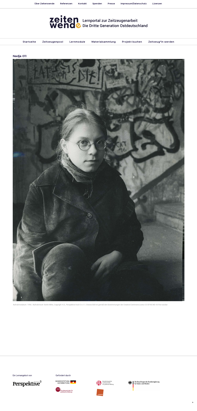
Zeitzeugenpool (52, 41)
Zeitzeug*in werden (161, 41)
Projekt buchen (132, 41)
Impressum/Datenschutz (134, 3)
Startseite (29, 41)
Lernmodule (77, 41)
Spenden (97, 3)
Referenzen (66, 3)
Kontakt (82, 3)
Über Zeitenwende (44, 3)
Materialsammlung (104, 41)
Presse (111, 3)
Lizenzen (157, 3)
